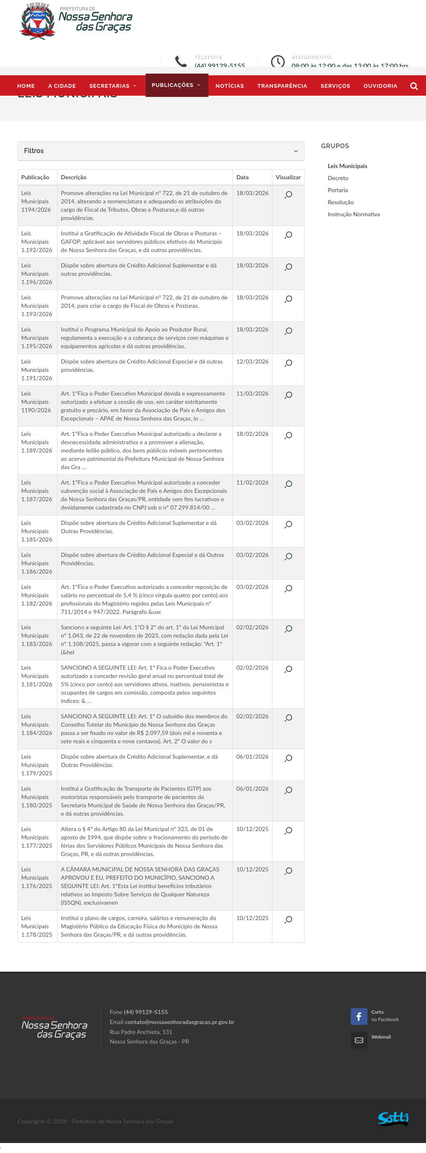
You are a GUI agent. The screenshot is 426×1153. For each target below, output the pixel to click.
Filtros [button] (161, 151)
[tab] (161, 151)
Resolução (341, 201)
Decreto (338, 177)
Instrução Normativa (354, 214)
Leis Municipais (347, 165)
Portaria (338, 189)
